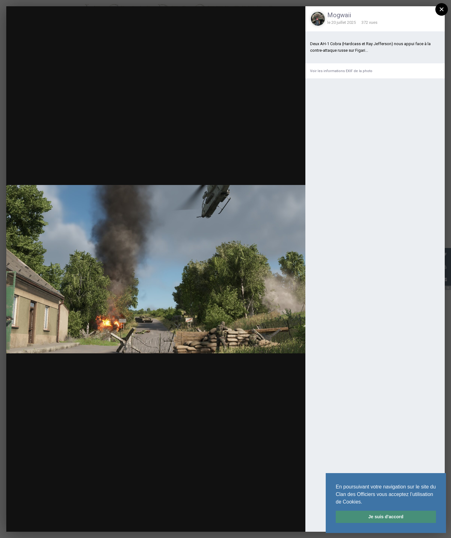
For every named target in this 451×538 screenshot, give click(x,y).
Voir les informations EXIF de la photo (341, 71)
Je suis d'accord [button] (385, 516)
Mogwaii (339, 15)
